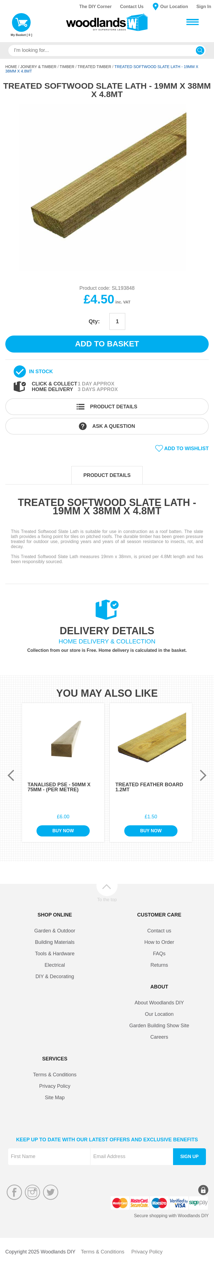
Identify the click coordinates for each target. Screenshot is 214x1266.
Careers (159, 1037)
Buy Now (63, 830)
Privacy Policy (54, 1086)
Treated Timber (94, 66)
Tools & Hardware (54, 953)
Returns (159, 965)
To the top (107, 899)
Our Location (174, 6)
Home (11, 66)
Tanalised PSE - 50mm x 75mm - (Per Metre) (59, 787)
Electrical (55, 965)
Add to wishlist (186, 448)
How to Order (159, 942)
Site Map (55, 1097)
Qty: (94, 321)
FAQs (159, 953)
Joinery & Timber (38, 66)
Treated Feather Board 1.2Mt (149, 787)
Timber (67, 66)
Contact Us (132, 6)
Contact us (159, 931)
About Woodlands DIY (159, 1002)
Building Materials (54, 942)
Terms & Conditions (54, 1074)
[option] (107, 187)
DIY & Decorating (54, 976)
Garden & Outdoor (54, 931)
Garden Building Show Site (159, 1025)
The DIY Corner (95, 6)
